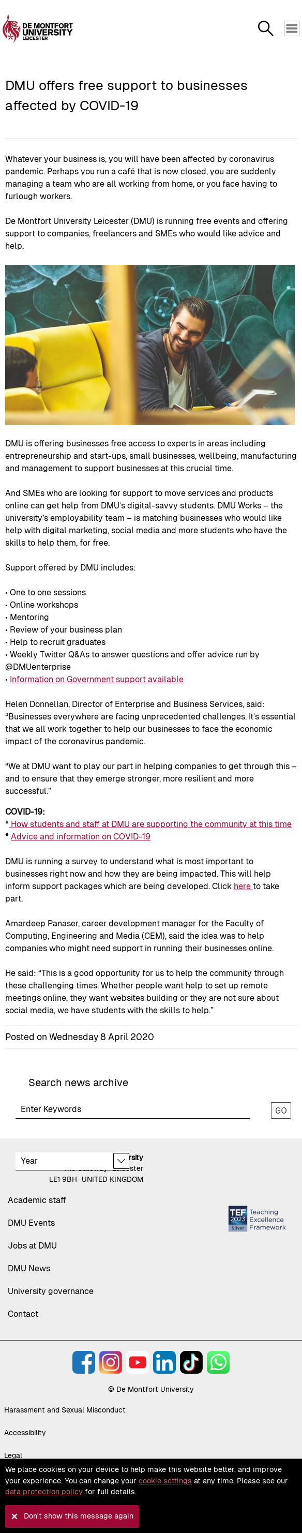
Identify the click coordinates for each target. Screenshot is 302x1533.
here (243, 886)
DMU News (29, 1268)
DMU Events (31, 1223)
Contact (23, 1314)
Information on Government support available (97, 679)
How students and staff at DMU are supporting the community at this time (150, 824)
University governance (51, 1291)
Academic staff (37, 1200)
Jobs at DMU (32, 1246)
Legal (13, 1455)
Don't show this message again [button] (78, 1516)
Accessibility (25, 1433)
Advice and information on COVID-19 (80, 836)
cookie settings (165, 1481)
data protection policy (44, 1491)
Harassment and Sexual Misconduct (65, 1410)
